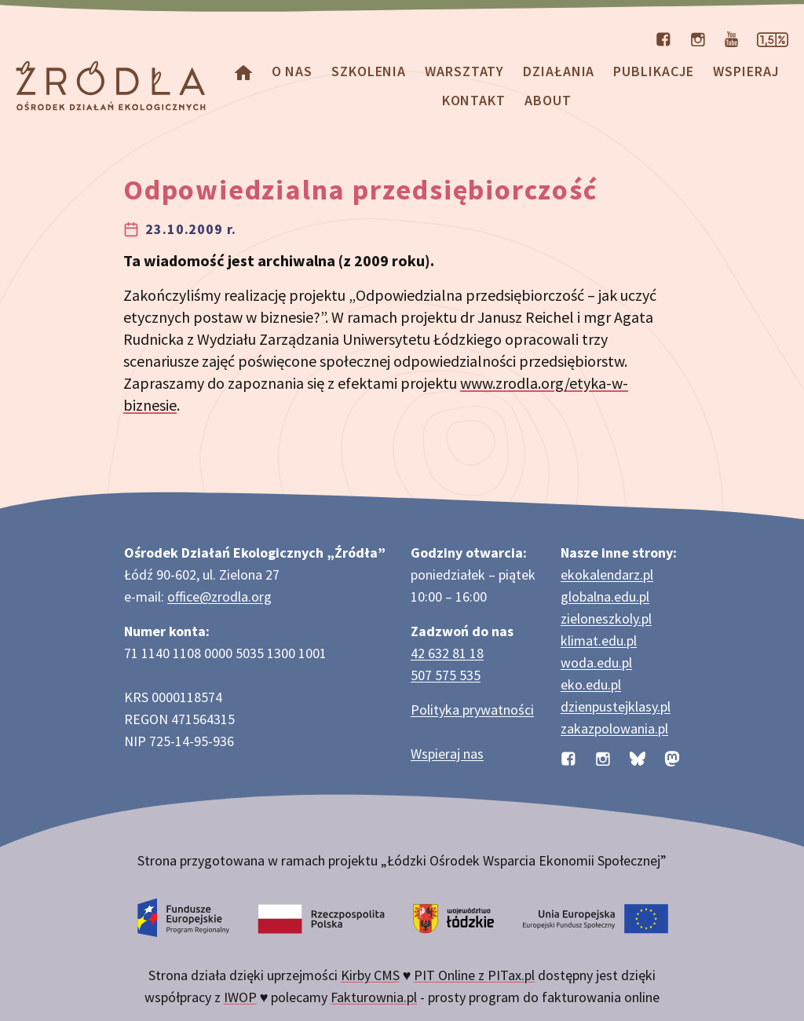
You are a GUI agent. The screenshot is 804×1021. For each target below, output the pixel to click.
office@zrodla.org (219, 596)
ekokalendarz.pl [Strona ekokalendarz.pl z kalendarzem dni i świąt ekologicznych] (607, 574)
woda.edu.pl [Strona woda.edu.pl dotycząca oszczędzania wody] (596, 662)
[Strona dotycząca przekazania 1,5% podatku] (772, 38)
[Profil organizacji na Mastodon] (672, 757)
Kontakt (474, 100)
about (548, 100)
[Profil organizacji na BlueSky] (637, 757)
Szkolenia (368, 71)
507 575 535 (446, 675)
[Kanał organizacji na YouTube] (731, 38)
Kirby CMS (370, 975)
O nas (292, 71)
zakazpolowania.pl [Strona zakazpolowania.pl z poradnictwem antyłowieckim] (614, 728)
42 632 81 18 (447, 653)
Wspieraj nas (447, 754)
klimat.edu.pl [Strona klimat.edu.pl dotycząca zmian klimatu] (599, 640)
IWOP (240, 997)
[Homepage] (243, 71)
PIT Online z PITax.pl (474, 975)
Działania (558, 71)
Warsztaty (464, 71)
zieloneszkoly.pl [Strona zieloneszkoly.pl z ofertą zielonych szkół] (606, 618)
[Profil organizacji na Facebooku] (663, 38)
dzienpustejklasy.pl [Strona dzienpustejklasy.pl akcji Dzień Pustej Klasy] (616, 706)
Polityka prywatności (472, 710)
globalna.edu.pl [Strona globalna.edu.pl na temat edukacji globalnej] (605, 596)
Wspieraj (746, 71)
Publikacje (653, 71)
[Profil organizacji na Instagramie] (698, 38)
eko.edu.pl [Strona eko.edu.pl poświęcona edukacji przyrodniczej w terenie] (591, 684)
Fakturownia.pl (374, 997)
